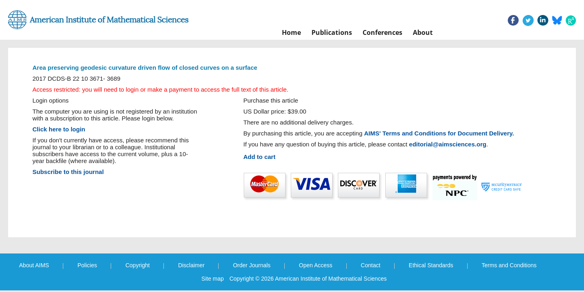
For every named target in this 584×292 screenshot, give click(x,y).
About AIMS (34, 265)
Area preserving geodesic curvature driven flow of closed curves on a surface (144, 67)
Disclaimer (191, 265)
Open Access (316, 265)
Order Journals (252, 265)
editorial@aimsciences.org (448, 144)
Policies (87, 265)
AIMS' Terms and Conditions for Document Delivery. (439, 133)
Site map (213, 278)
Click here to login (58, 129)
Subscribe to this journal (68, 171)
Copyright (137, 265)
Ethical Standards (431, 265)
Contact (370, 265)
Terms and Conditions (509, 265)
